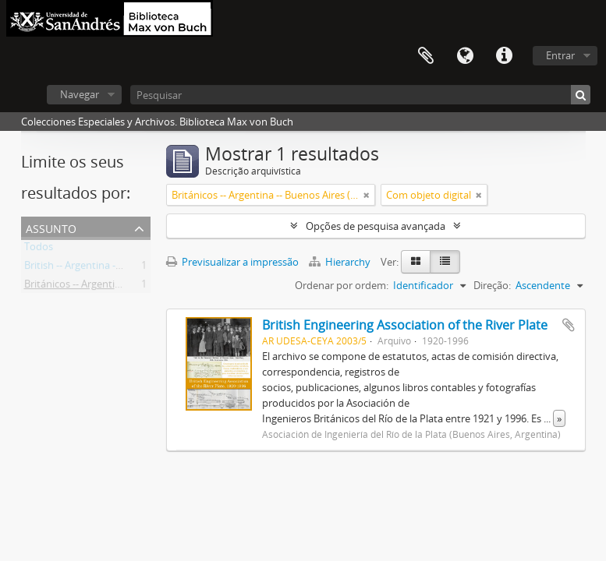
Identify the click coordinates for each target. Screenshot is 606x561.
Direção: (492, 285)
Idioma (464, 56)
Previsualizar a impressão (232, 262)
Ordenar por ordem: (341, 285)
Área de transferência (425, 56)
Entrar (560, 55)
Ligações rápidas (503, 56)
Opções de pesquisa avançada (375, 226)
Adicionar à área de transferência (568, 325)
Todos (38, 249)
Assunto (51, 227)
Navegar (79, 94)
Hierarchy (341, 262)
